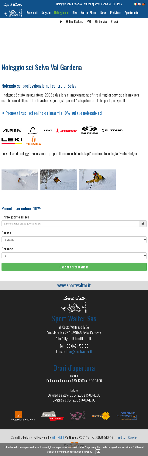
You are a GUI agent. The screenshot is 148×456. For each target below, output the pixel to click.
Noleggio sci (61, 12)
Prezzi (114, 21)
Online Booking (74, 21)
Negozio (45, 12)
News (103, 12)
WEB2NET (58, 437)
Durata (6, 233)
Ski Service (101, 21)
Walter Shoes (89, 12)
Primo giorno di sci (15, 217)
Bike (74, 12)
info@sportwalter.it (79, 351)
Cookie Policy (84, 452)
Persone (7, 249)
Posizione (115, 12)
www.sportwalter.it (74, 285)
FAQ (89, 21)
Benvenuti (32, 12)
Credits (121, 437)
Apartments (132, 12)
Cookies (132, 437)
